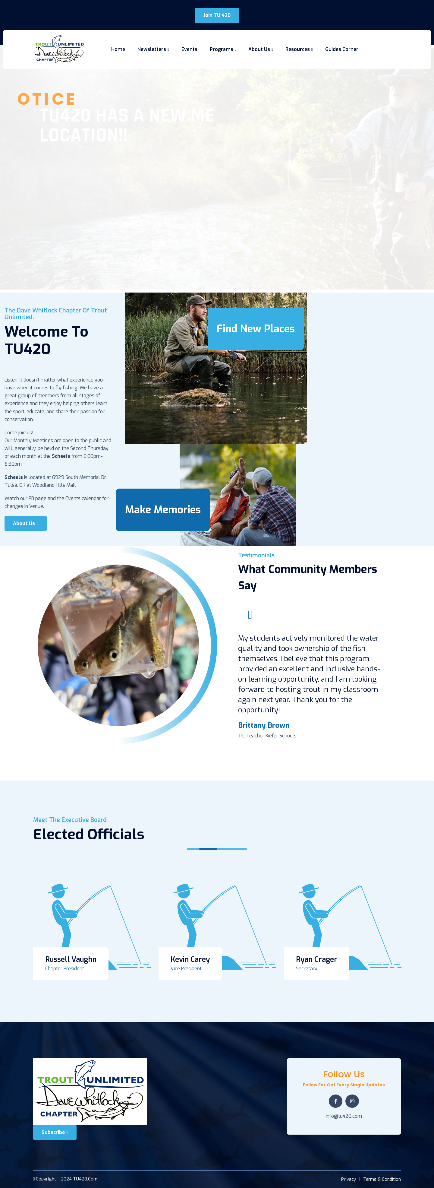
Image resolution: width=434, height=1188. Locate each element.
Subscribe (55, 1132)
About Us (259, 49)
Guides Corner (341, 49)
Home (118, 49)
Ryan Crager (316, 959)
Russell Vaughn (70, 959)
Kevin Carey (190, 959)
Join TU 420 (217, 15)
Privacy (348, 1179)
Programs (221, 49)
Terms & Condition (382, 1179)
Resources (297, 49)
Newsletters (151, 49)
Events (189, 49)
